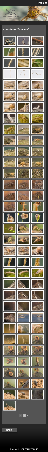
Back (9, 430)
